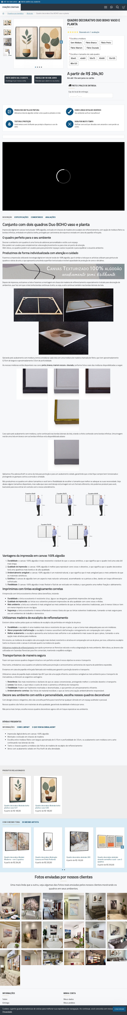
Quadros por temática (15, 13)
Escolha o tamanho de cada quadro (85, 54)
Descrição (7, 217)
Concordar (119, 1009)
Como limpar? (23, 727)
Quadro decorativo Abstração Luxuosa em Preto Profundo (46, 858)
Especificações (21, 217)
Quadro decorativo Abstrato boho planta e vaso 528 (47, 806)
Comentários (37, 217)
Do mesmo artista (30, 822)
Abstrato (30, 13)
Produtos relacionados (13, 770)
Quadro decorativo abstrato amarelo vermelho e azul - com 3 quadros (110, 859)
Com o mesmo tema (11, 822)
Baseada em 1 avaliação (89, 32)
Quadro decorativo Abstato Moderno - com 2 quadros (14, 858)
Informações (8, 727)
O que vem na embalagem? (43, 727)
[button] (61, 42)
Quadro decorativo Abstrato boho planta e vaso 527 (16, 806)
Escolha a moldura (78, 38)
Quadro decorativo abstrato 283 (78, 857)
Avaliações (50, 217)
